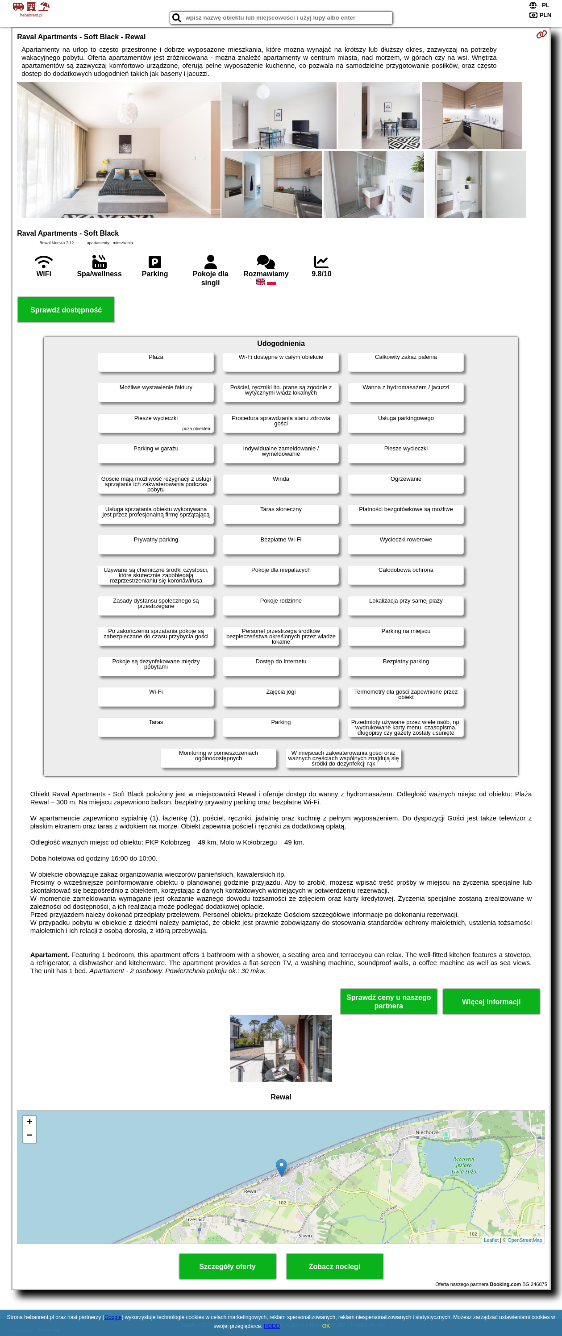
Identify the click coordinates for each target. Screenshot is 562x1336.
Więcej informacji (491, 1002)
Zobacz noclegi (335, 1266)
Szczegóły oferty (227, 1266)
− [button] (30, 1136)
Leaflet (491, 1240)
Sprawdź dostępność (66, 310)
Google (113, 1317)
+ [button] (30, 1122)
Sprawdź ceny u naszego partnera (388, 1002)
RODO (272, 1326)
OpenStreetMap (525, 1240)
